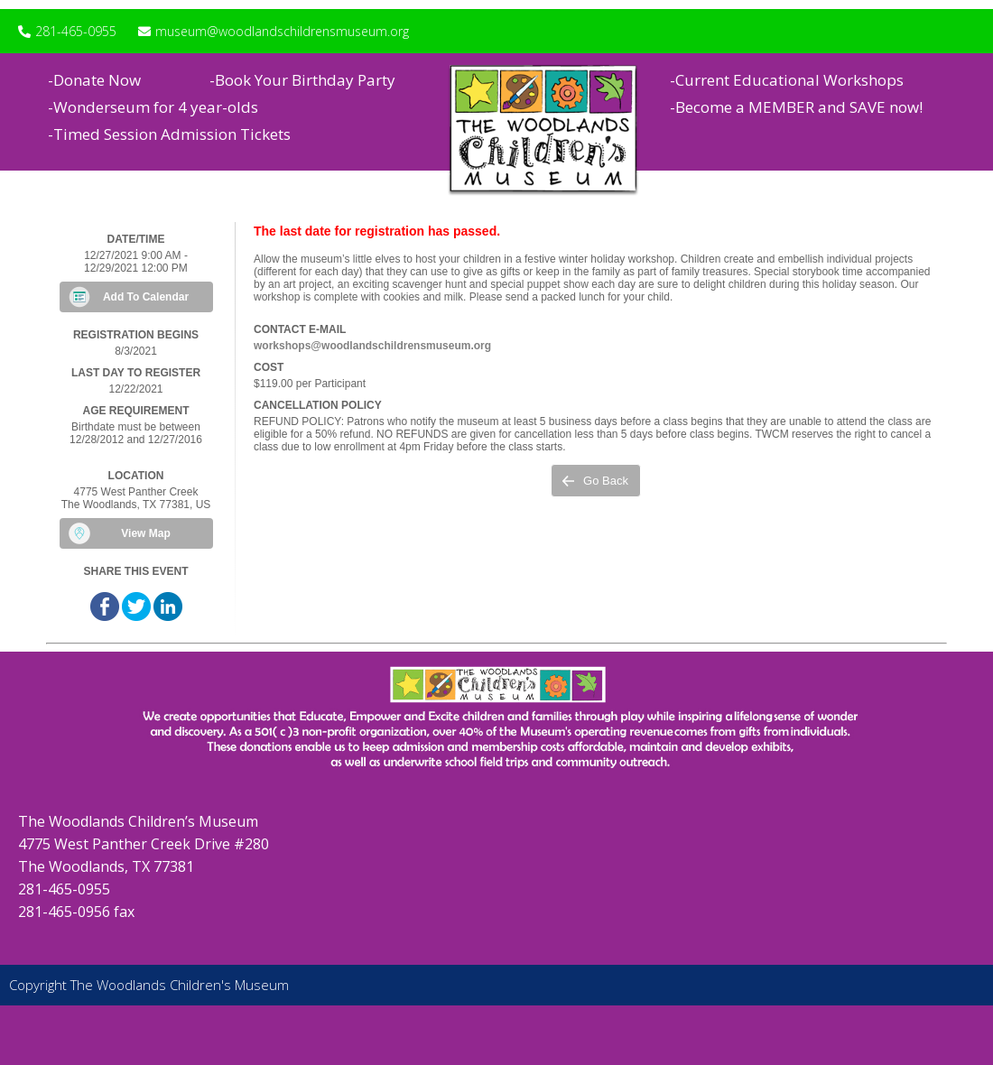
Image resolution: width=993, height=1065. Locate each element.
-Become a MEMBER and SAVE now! (796, 107)
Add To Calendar (146, 297)
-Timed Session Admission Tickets (169, 134)
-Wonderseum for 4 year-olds (153, 107)
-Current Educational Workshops (787, 79)
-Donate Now (94, 79)
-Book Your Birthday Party (302, 79)
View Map (145, 533)
